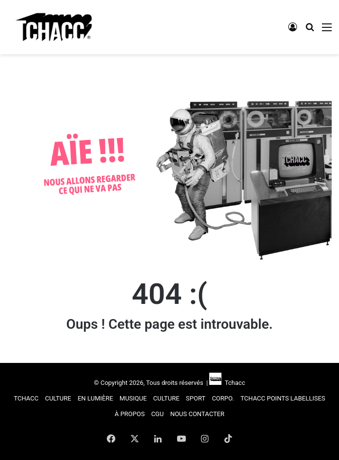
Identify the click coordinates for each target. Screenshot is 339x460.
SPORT (195, 398)
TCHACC (26, 398)
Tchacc (233, 382)
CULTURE (58, 398)
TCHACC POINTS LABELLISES (282, 398)
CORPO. (223, 398)
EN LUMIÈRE (95, 398)
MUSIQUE (133, 398)
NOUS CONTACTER (197, 414)
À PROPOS (130, 414)
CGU (157, 414)
